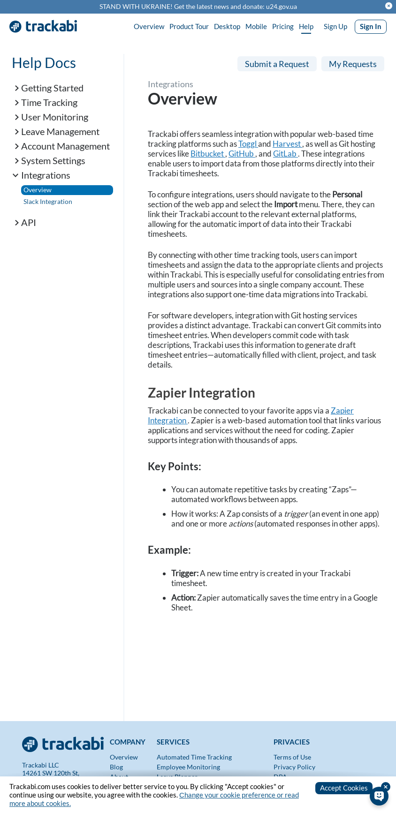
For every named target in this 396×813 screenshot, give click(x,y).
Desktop (227, 26)
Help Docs (44, 62)
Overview (149, 26)
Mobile (256, 26)
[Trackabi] (63, 741)
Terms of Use (292, 757)
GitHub (241, 153)
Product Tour (189, 26)
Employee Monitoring (188, 767)
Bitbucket (207, 153)
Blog (116, 767)
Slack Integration (47, 201)
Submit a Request (277, 64)
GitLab (285, 153)
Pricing (283, 26)
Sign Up (335, 26)
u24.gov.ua (281, 6)
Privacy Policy (294, 767)
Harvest (287, 144)
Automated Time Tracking (194, 757)
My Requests (353, 64)
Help (306, 26)
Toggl (248, 144)
